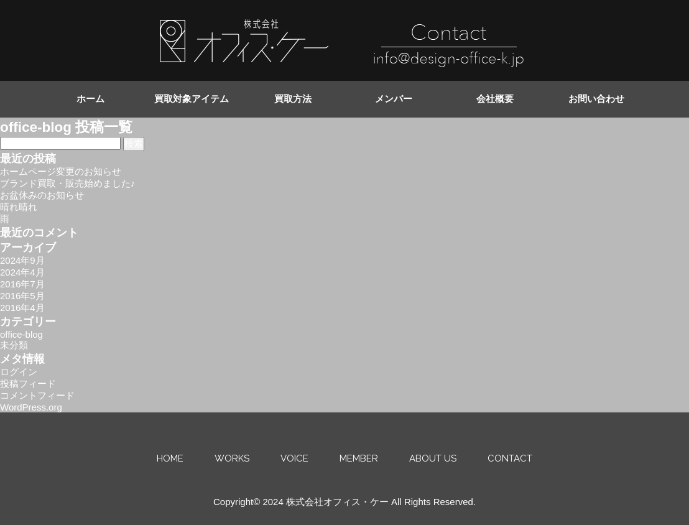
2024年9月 (22, 260)
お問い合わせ (596, 99)
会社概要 (495, 99)
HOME (170, 458)
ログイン (18, 371)
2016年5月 (22, 295)
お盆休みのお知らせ (42, 195)
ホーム (90, 99)
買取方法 (293, 99)
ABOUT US (432, 458)
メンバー (393, 99)
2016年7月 (22, 284)
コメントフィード (37, 395)
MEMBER (359, 458)
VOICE (294, 458)
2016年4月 (22, 307)
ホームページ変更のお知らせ (60, 171)
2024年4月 (22, 272)
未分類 (14, 345)
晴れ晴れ (18, 207)
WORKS (232, 458)
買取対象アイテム (191, 99)
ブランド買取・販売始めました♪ (68, 183)
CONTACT (510, 458)
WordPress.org (31, 407)
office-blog (21, 334)
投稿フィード (28, 383)
